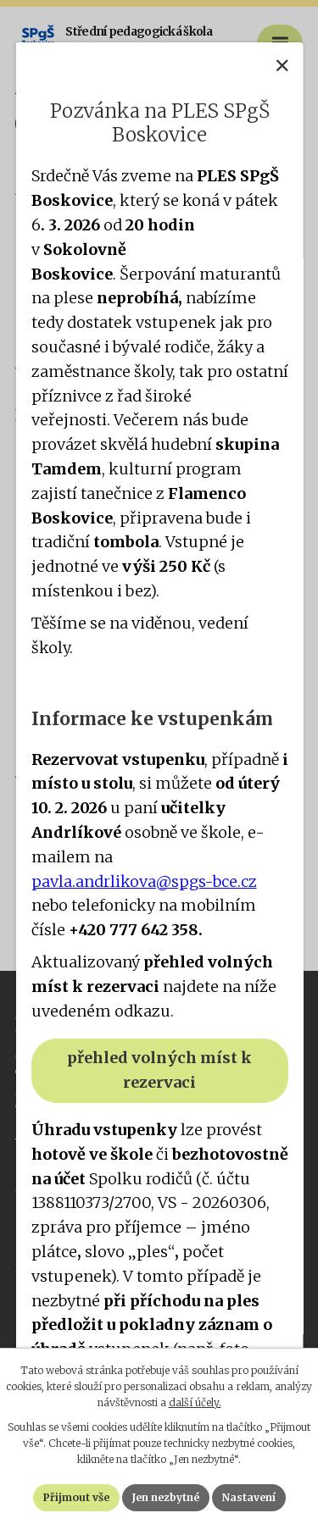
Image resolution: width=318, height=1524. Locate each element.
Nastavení (249, 1497)
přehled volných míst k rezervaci (159, 1070)
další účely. (195, 1402)
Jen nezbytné (165, 1497)
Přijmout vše (76, 1497)
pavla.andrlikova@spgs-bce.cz (143, 881)
